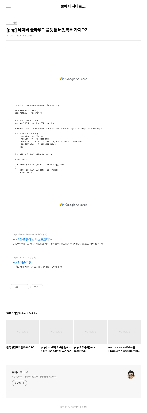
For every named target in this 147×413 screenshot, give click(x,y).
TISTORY (74, 407)
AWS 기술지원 (22, 262)
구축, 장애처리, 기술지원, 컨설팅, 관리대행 (37, 266)
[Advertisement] (73, 78)
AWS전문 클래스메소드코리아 (32, 239)
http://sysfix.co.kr (21, 257)
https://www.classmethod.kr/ (27, 234)
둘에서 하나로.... (73, 6)
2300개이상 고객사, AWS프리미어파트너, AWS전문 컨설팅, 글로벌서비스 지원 (58, 243)
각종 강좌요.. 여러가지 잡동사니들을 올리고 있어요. (34, 376)
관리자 (84, 407)
